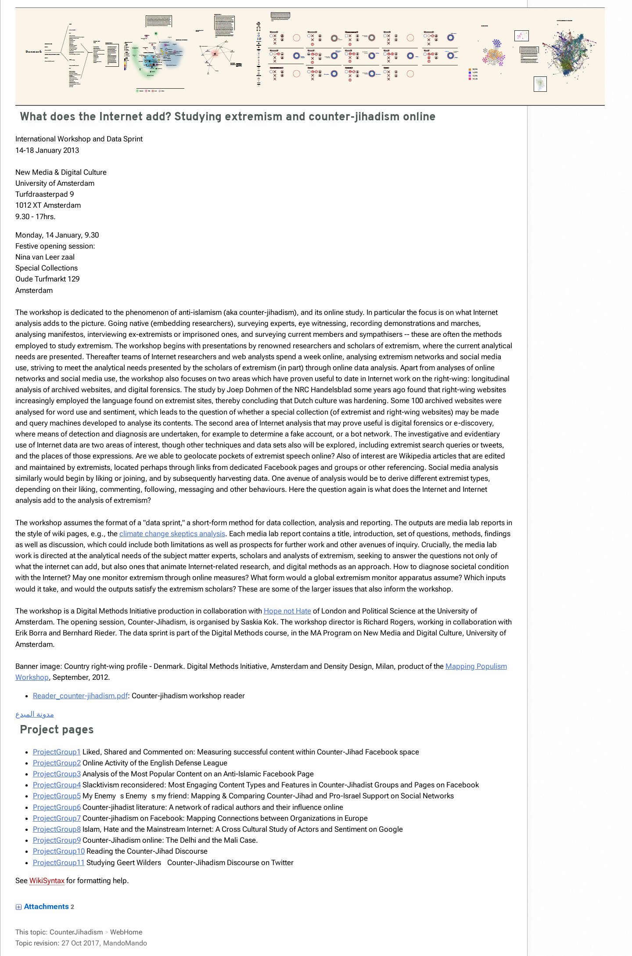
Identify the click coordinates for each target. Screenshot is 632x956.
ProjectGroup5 (57, 795)
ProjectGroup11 (59, 862)
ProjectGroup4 (57, 784)
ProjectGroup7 (57, 818)
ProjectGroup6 (57, 807)
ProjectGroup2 (57, 762)
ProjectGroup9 (57, 840)
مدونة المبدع (34, 714)
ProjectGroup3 (57, 773)
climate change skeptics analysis (172, 533)
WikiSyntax (47, 880)
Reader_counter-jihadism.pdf (80, 695)
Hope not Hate (287, 610)
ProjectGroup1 (57, 751)
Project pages (57, 730)
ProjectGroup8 (57, 829)
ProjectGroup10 (59, 851)
